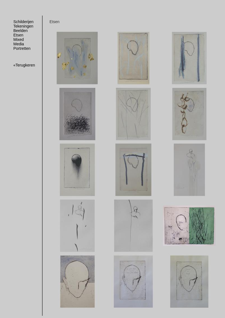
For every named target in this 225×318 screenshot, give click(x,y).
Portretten (21, 48)
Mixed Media (18, 41)
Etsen (18, 35)
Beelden (20, 30)
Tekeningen (23, 26)
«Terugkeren (24, 65)
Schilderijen (23, 21)
